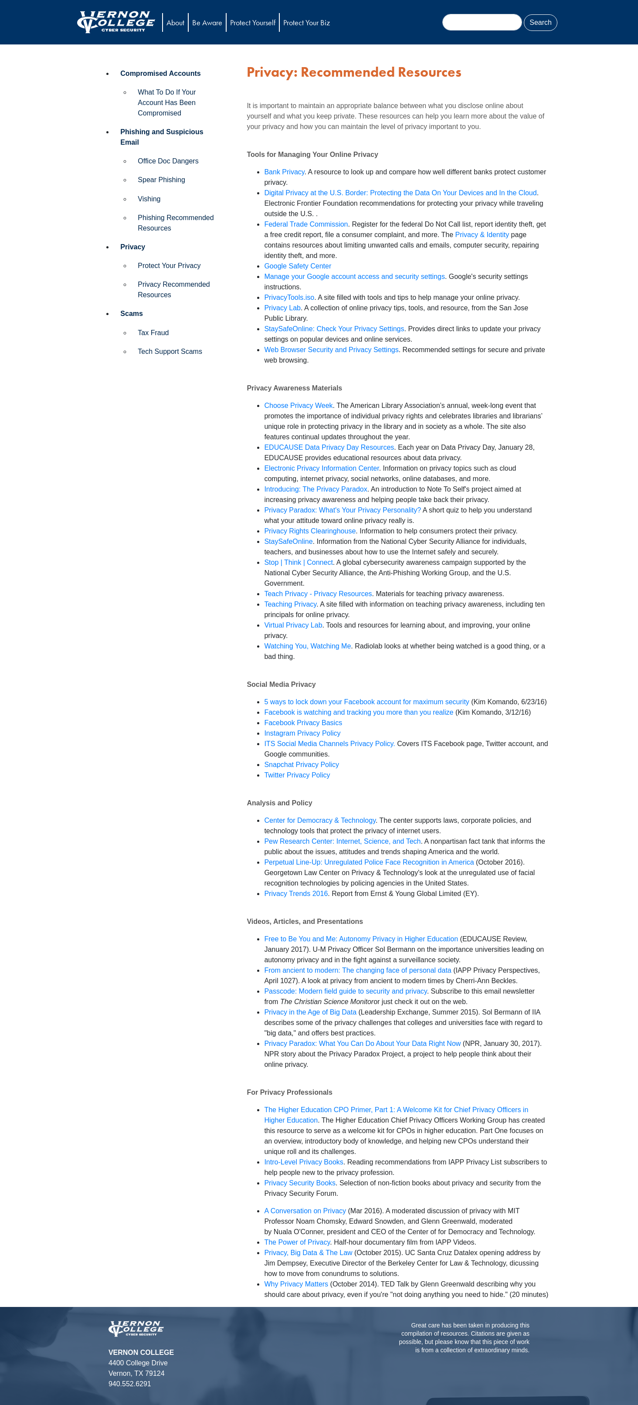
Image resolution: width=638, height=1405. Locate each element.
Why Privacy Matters (296, 1284)
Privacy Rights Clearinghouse (310, 531)
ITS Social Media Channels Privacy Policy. (329, 743)
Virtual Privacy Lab (293, 625)
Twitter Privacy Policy (297, 775)
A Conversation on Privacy (305, 1211)
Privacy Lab (282, 308)
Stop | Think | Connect (298, 562)
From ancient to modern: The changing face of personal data (357, 970)
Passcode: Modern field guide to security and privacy (345, 991)
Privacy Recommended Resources (174, 290)
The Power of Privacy (297, 1242)
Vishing (149, 199)
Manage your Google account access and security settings (354, 276)
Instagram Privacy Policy (302, 733)
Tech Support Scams (170, 351)
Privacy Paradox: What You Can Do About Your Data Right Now (362, 1043)
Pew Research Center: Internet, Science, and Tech (342, 841)
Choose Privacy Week (298, 405)
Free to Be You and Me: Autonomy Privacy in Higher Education (361, 939)
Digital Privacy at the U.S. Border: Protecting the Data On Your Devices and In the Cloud (400, 193)
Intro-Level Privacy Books (303, 1162)
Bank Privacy (284, 172)
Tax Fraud (153, 332)
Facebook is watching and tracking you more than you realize (358, 712)
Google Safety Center (297, 266)
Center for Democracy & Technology (320, 820)
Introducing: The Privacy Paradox (315, 489)
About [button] (175, 22)
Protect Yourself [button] (252, 22)
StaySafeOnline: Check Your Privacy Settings (334, 329)
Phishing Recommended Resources (176, 223)
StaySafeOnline (288, 541)
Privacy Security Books (300, 1183)
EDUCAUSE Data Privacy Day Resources (329, 447)
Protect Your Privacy (169, 265)
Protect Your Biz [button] (306, 22)
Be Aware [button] (207, 22)
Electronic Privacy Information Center (321, 468)
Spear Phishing (161, 179)
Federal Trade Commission (306, 224)
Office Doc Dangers (168, 161)
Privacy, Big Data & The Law (308, 1252)
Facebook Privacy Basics (303, 722)
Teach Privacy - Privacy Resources (318, 593)
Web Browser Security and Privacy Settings (331, 349)
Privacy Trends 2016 (296, 893)
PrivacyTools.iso (289, 297)
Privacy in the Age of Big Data (310, 1012)
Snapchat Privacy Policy (301, 764)
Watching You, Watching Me (307, 646)
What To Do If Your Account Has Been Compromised (167, 102)
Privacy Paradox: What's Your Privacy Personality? (342, 510)
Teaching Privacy (290, 604)
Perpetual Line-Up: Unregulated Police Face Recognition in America (369, 862)
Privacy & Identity (482, 234)
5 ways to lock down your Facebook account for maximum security (366, 702)
